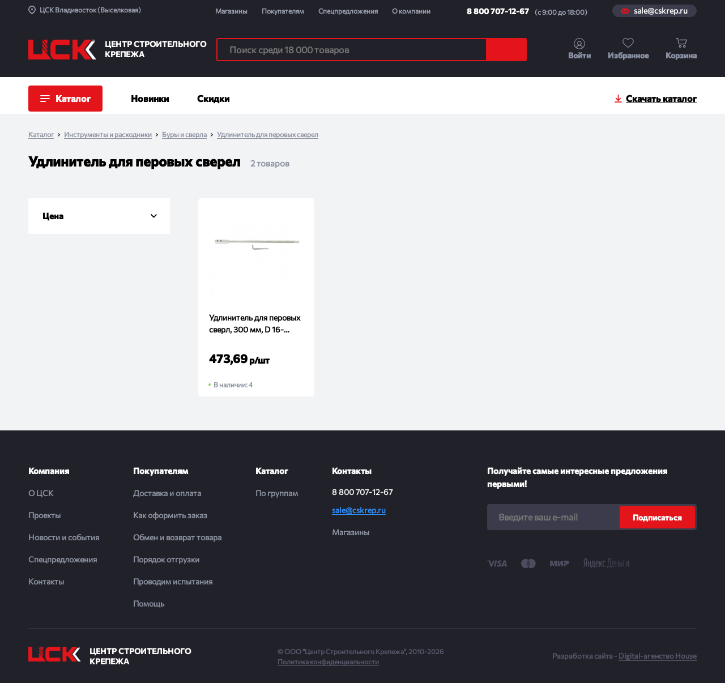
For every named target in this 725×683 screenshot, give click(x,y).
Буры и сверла (184, 134)
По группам (276, 493)
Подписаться (657, 517)
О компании (411, 11)
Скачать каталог (661, 98)
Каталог (41, 134)
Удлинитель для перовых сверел (267, 134)
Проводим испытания (172, 581)
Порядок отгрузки (166, 559)
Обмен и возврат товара (177, 537)
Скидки (213, 98)
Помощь (148, 603)
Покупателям (283, 11)
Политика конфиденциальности (328, 661)
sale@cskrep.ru (661, 11)
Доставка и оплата (167, 493)
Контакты (46, 581)
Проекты (44, 515)
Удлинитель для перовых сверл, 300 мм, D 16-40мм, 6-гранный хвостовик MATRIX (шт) (254, 324)
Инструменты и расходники (108, 134)
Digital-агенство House (658, 655)
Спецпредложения (348, 11)
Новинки (150, 98)
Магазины (231, 11)
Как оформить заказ (170, 515)
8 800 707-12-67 (498, 11)
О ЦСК (40, 493)
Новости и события (63, 537)
